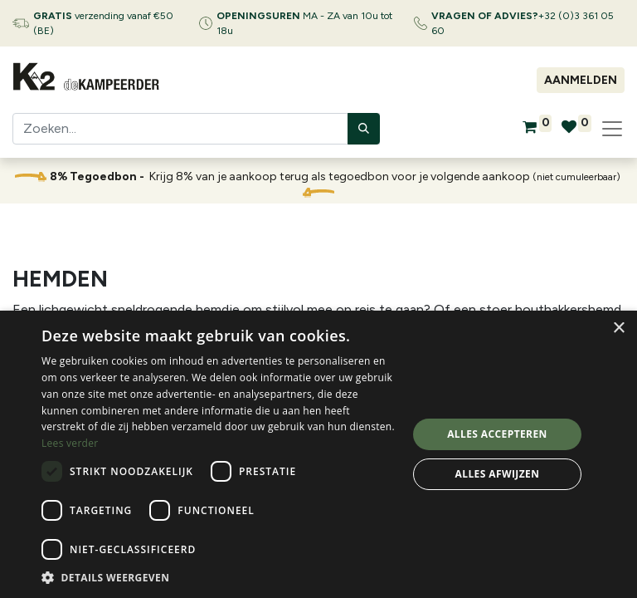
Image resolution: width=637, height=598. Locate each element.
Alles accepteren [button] (497, 434)
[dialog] (318, 454)
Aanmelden (580, 80)
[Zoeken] (364, 129)
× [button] (618, 328)
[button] (218, 577)
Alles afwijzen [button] (497, 474)
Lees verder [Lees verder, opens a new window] (70, 443)
